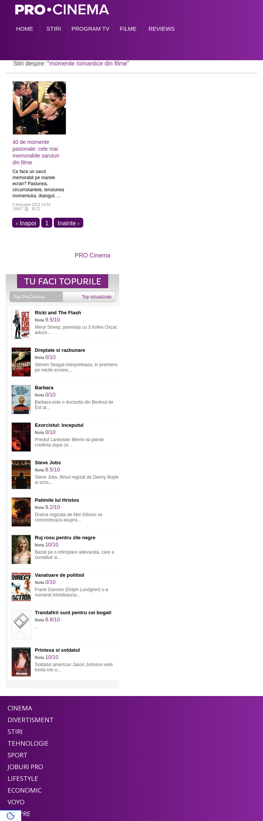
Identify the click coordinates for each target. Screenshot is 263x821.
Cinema (20, 708)
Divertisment (31, 719)
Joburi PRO (25, 766)
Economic (25, 790)
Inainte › (68, 223)
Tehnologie (28, 743)
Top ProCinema (29, 297)
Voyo (16, 801)
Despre (19, 813)
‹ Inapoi (26, 223)
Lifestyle (23, 778)
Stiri (15, 731)
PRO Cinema (92, 255)
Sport (18, 755)
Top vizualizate (97, 297)
